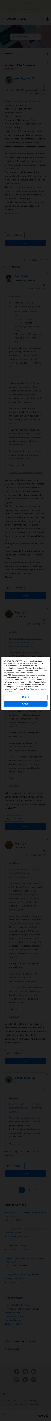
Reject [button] (25, 724)
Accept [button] (25, 731)
